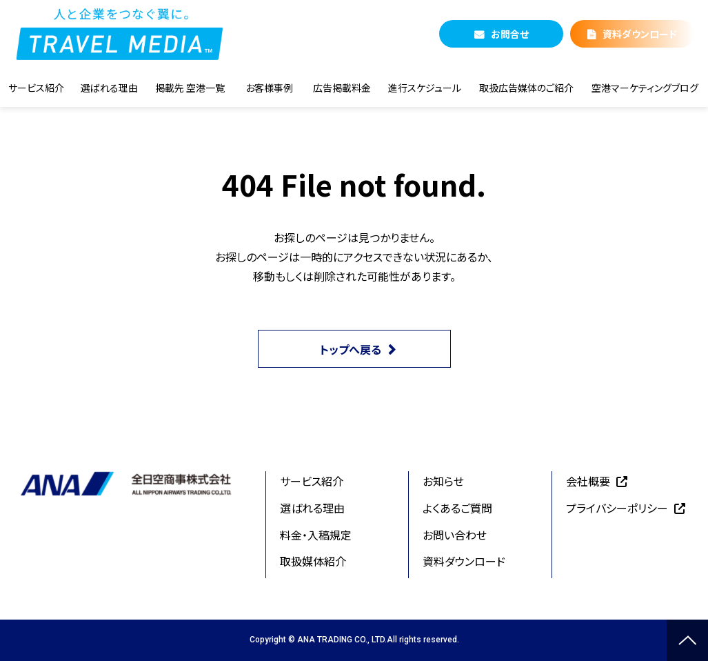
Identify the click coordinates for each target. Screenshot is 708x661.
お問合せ (510, 34)
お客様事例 (269, 88)
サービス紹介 (36, 88)
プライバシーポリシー (617, 508)
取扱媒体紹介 (313, 561)
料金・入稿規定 (316, 534)
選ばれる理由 (109, 88)
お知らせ (443, 481)
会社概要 (588, 481)
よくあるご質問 (457, 508)
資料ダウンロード (640, 34)
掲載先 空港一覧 (190, 88)
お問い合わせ (455, 534)
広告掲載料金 (342, 88)
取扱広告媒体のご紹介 (526, 88)
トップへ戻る (350, 349)
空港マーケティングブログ (644, 88)
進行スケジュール (424, 88)
